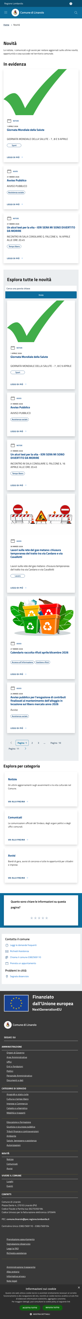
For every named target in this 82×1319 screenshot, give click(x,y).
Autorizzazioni (14, 1145)
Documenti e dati (15, 1080)
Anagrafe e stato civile (17, 1094)
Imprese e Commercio (17, 1103)
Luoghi (10, 1181)
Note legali (12, 1281)
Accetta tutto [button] (30, 1307)
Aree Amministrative (17, 1057)
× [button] (79, 1288)
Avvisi (12, 171)
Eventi (10, 1186)
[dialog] (41, 1302)
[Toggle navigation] (5, 12)
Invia (41, 295)
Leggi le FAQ (13, 1248)
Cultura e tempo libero (17, 1099)
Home (6, 24)
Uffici (9, 1062)
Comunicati (12, 1164)
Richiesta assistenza (16, 1253)
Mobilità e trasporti (16, 1112)
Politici (10, 1071)
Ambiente (11, 1136)
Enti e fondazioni (15, 1066)
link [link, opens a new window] (68, 1301)
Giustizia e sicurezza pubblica (21, 1126)
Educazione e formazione (19, 1122)
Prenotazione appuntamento (21, 1239)
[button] (41, 1314)
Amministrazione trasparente (21, 1267)
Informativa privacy (16, 1276)
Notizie (13, 120)
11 (14, 748)
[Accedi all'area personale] (71, 3)
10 (55, 743)
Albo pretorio (13, 1271)
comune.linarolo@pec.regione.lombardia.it (28, 1219)
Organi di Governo (15, 1052)
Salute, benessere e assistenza (22, 1140)
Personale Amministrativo (19, 1075)
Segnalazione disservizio (18, 1244)
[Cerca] (76, 12)
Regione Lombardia (13, 3)
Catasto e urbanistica (17, 1108)
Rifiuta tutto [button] (52, 1307)
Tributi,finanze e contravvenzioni (23, 1131)
